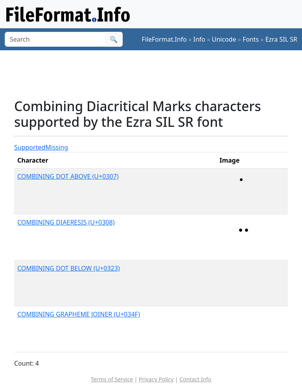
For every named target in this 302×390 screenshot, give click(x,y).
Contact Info (195, 379)
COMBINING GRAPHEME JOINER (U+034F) (78, 314)
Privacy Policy (156, 379)
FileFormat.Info (164, 39)
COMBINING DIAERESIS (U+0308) (65, 222)
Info (199, 39)
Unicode (224, 39)
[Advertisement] (157, 74)
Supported (29, 147)
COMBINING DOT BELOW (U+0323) (68, 268)
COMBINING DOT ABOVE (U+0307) (68, 176)
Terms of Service (112, 379)
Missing (56, 147)
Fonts (251, 39)
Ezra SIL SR (281, 39)
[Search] (55, 39)
